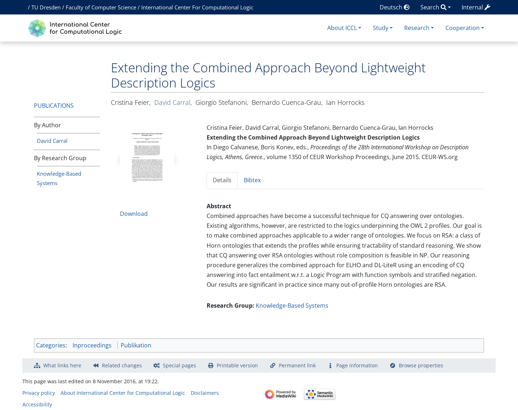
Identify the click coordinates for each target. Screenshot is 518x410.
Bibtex (252, 180)
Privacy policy (38, 392)
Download (134, 214)
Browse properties (421, 365)
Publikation (136, 345)
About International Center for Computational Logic (123, 392)
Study (380, 28)
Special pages (179, 365)
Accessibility (37, 404)
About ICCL (342, 28)
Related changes (122, 365)
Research (416, 28)
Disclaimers (205, 392)
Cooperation (462, 28)
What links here (62, 365)
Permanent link (297, 365)
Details (222, 180)
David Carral (52, 140)
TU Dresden (46, 7)
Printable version (237, 365)
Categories (50, 345)
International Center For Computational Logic (197, 7)
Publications (54, 106)
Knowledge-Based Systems (292, 305)
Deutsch (395, 7)
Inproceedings (92, 345)
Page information (357, 365)
